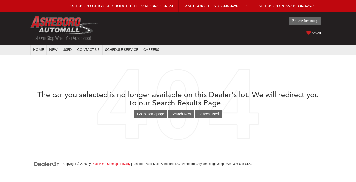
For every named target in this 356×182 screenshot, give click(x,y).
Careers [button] (151, 50)
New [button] (53, 50)
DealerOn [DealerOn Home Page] (98, 164)
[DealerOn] (47, 164)
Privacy (125, 164)
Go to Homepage (150, 114)
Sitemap (112, 164)
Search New (181, 114)
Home (38, 50)
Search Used (208, 114)
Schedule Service (121, 50)
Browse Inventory (305, 21)
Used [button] (67, 50)
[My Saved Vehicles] (305, 33)
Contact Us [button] (88, 50)
